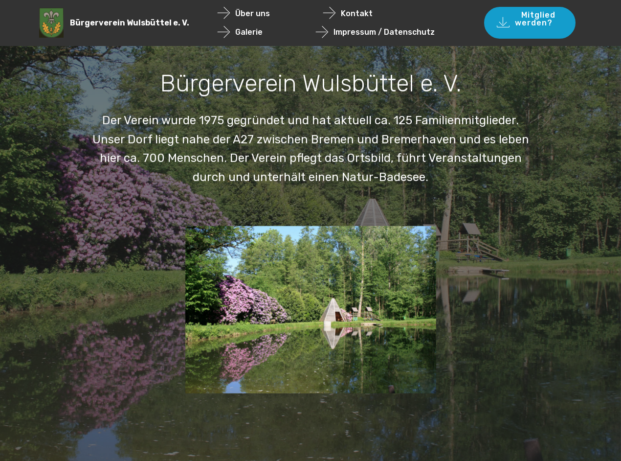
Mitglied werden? (529, 22)
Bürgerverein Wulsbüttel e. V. (129, 22)
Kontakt (369, 13)
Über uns (265, 13)
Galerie (262, 32)
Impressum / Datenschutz (375, 32)
